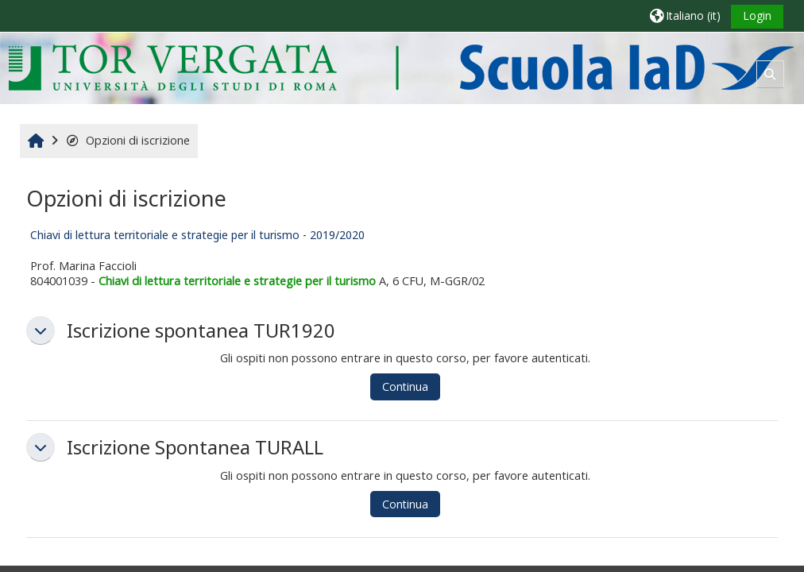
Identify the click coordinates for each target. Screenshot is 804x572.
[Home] (401, 67)
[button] (685, 15)
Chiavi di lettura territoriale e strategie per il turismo (237, 280)
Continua (405, 386)
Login (757, 15)
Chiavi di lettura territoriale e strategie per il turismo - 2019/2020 (197, 234)
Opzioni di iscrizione (127, 140)
